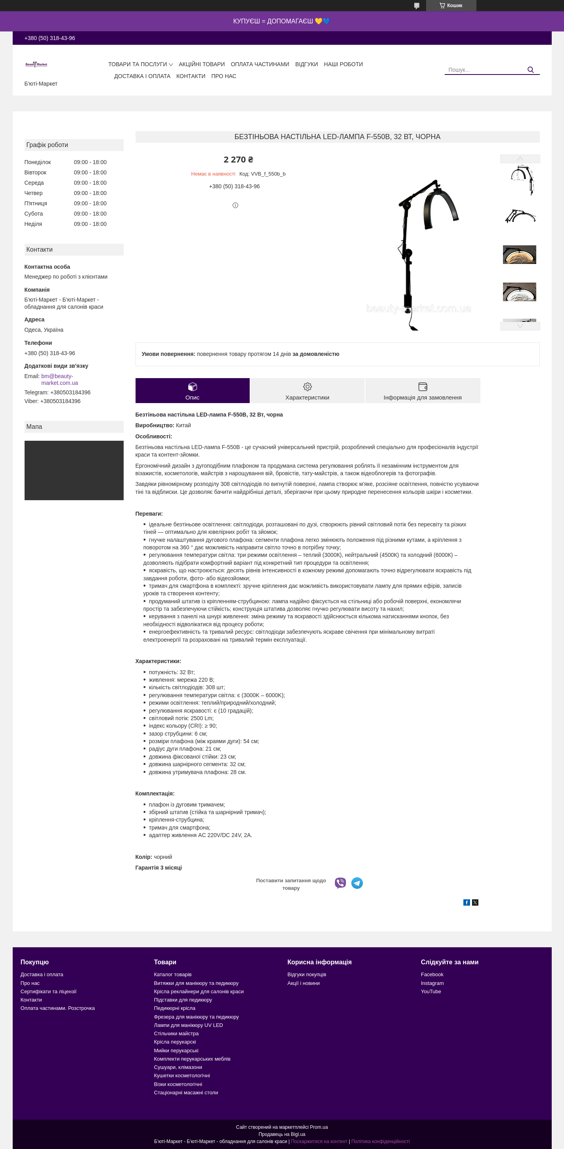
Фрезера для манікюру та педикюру (196, 1017)
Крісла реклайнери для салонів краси (199, 991)
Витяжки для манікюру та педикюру (196, 983)
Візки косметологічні (178, 1084)
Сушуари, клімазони (178, 1067)
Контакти (190, 76)
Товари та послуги (137, 64)
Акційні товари (202, 64)
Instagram (432, 983)
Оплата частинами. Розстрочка (58, 1008)
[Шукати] (531, 70)
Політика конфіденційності (380, 1141)
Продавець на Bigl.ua (281, 1134)
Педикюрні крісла (175, 1008)
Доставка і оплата (142, 76)
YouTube (431, 991)
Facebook (432, 974)
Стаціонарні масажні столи (186, 1092)
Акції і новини (303, 983)
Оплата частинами (260, 64)
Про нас (223, 76)
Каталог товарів (173, 974)
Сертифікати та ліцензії (48, 991)
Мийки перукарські (176, 1050)
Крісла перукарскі (175, 1042)
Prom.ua (319, 1127)
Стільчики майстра (176, 1033)
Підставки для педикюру (183, 1000)
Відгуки (306, 64)
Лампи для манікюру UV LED (188, 1025)
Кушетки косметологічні (182, 1075)
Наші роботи (343, 64)
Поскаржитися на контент (319, 1141)
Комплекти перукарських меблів (192, 1059)
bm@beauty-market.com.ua (59, 379)
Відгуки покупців (306, 974)
